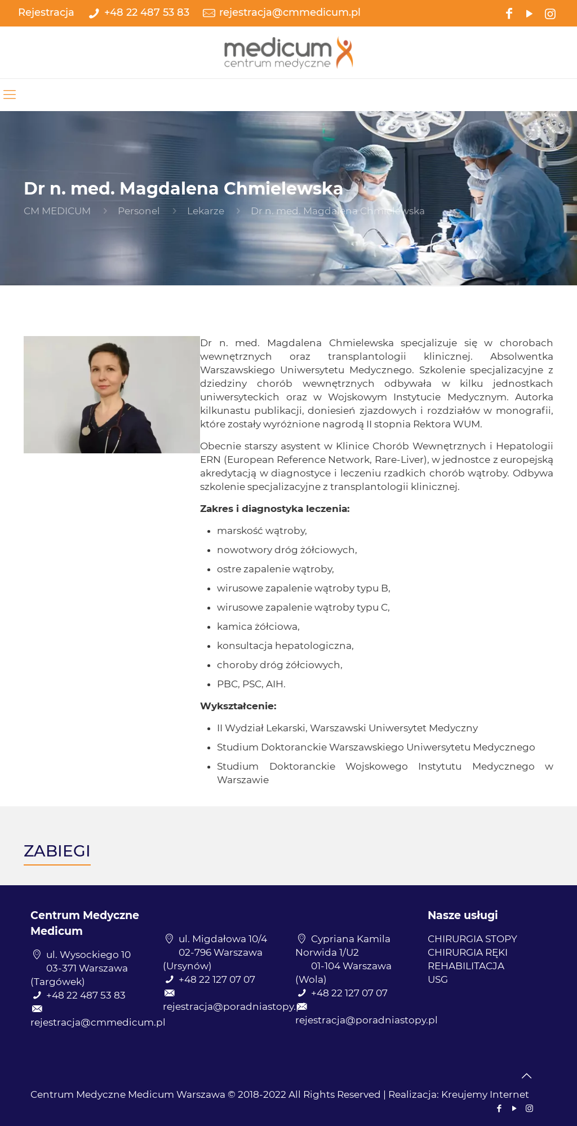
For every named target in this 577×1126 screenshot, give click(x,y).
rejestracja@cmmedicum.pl (290, 12)
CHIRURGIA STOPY (472, 938)
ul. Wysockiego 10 (88, 954)
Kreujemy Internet (485, 1094)
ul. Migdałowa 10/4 (223, 938)
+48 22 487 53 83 (146, 12)
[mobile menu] (9, 94)
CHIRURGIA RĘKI (468, 952)
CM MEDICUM (57, 211)
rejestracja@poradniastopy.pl (234, 1006)
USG (438, 979)
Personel (139, 211)
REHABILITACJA (466, 966)
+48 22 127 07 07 (217, 979)
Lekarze (205, 211)
